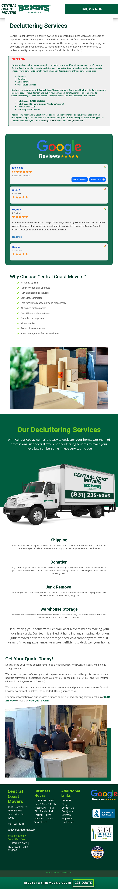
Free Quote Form (75, 120)
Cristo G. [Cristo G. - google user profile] (16, 190)
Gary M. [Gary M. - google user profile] (16, 247)
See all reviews (79, 179)
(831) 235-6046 (91, 9)
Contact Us (68, 807)
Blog (64, 804)
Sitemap (66, 815)
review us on (96, 179)
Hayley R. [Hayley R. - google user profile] (17, 209)
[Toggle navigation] (58, 9)
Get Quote (67, 811)
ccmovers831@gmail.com (21, 829)
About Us (67, 800)
